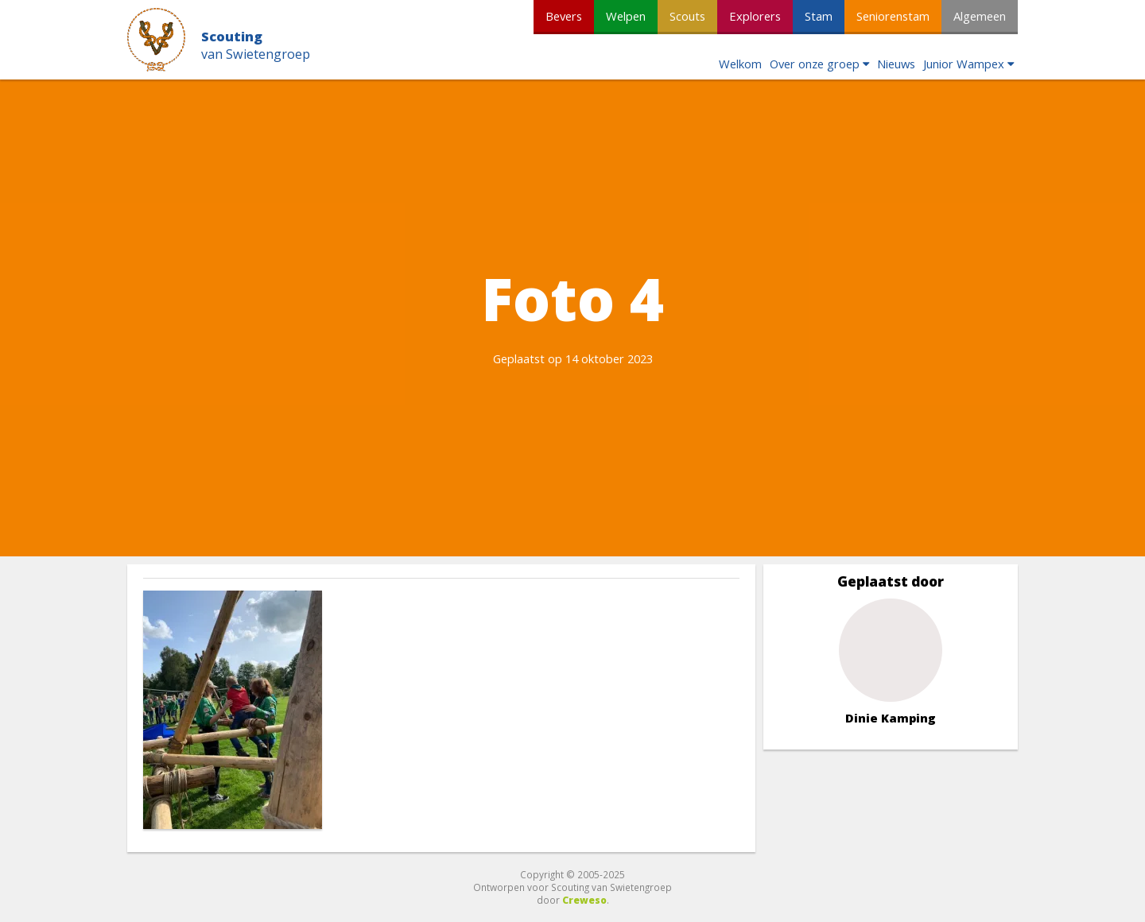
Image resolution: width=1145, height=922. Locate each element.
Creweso (584, 899)
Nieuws (896, 64)
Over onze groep (815, 64)
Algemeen (979, 16)
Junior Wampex (963, 64)
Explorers (755, 16)
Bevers (563, 16)
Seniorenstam (893, 16)
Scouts (687, 16)
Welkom (740, 64)
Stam (819, 16)
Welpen (626, 16)
